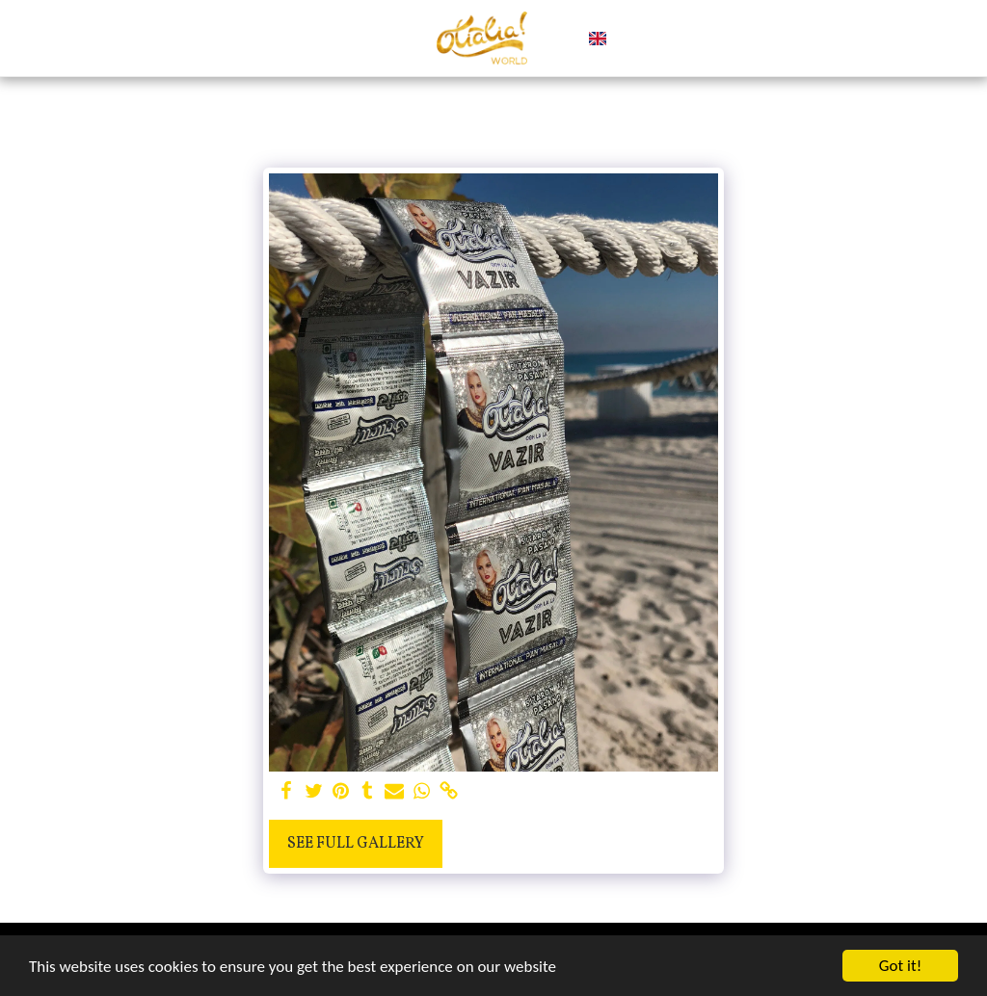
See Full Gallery (355, 843)
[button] (630, 38)
